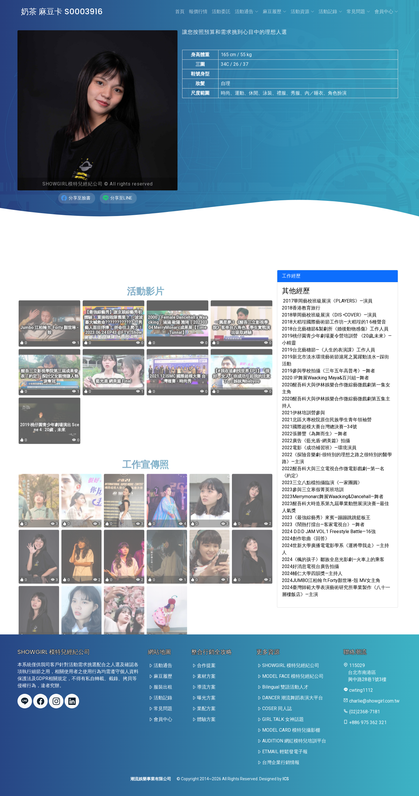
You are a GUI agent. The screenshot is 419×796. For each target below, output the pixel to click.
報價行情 (198, 11)
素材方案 (206, 676)
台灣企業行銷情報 (280, 762)
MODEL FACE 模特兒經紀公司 (293, 676)
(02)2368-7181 (364, 711)
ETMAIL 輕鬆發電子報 (285, 751)
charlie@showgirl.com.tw (374, 701)
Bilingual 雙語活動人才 (285, 687)
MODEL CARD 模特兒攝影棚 (291, 730)
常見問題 (358, 11)
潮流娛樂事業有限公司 (150, 778)
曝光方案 (206, 698)
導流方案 (206, 687)
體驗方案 (206, 719)
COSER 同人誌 (277, 708)
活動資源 (302, 11)
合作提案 (206, 665)
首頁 (179, 11)
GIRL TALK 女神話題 (283, 719)
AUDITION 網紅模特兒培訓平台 (294, 741)
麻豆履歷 (274, 11)
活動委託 (221, 11)
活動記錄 (330, 11)
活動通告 (246, 11)
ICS (286, 778)
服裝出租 (163, 687)
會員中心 (386, 11)
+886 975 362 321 (368, 722)
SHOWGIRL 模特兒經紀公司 (290, 665)
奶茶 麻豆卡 (63, 11)
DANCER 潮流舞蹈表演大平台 (292, 698)
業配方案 (206, 708)
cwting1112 (361, 690)
